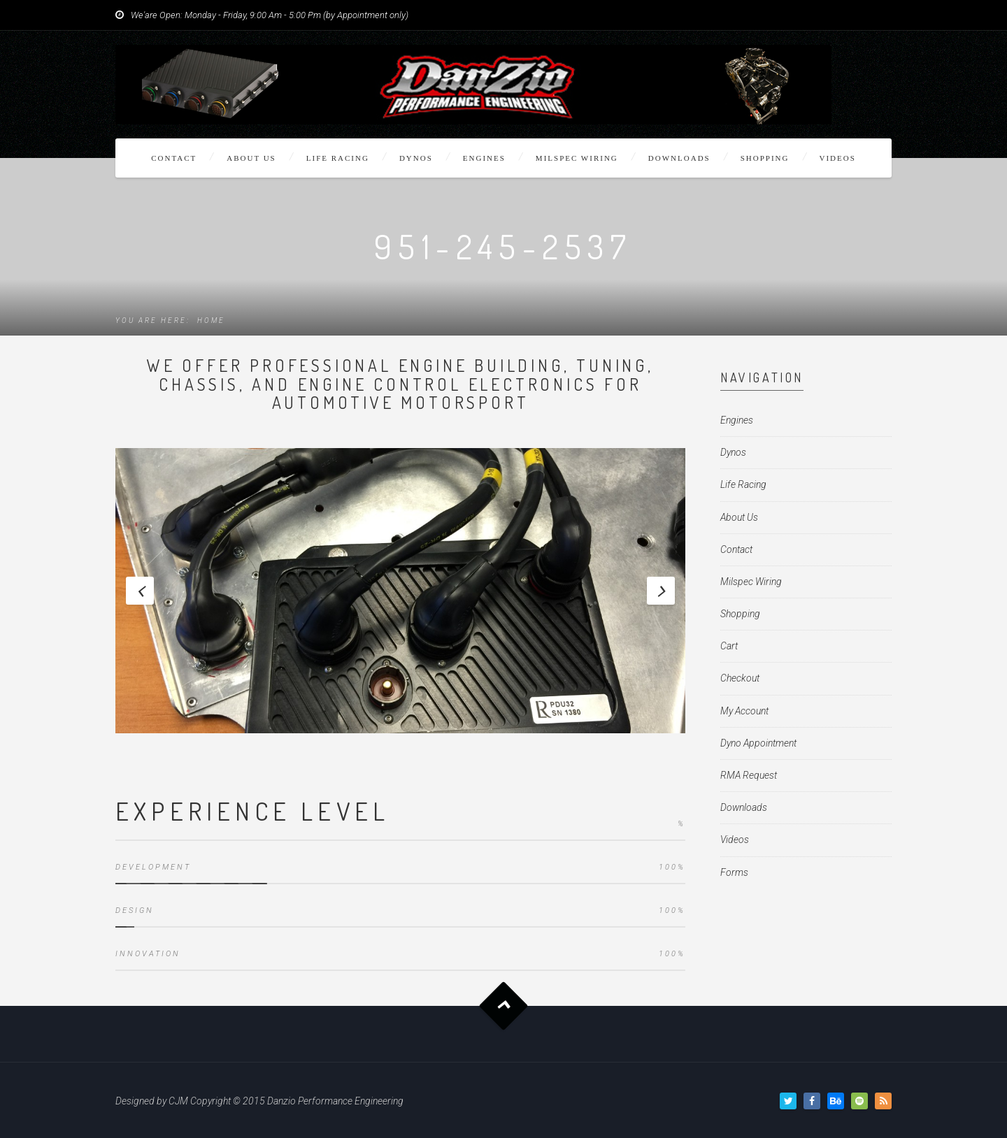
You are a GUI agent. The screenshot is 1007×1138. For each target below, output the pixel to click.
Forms (734, 872)
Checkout (739, 678)
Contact (174, 158)
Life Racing (337, 158)
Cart (729, 645)
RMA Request (748, 775)
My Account (744, 710)
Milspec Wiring (577, 158)
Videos (838, 158)
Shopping (765, 158)
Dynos (416, 158)
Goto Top (504, 1005)
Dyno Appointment (758, 743)
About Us (251, 158)
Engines (484, 158)
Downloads (679, 158)
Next (661, 591)
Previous (140, 591)
